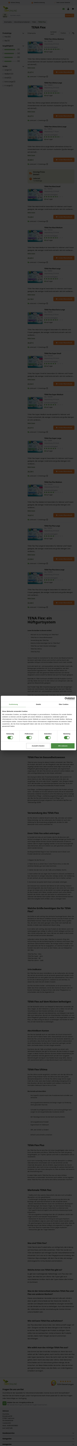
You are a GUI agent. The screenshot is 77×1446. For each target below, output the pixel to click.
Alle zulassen (62, 746)
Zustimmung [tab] (13, 704)
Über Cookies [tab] (63, 704)
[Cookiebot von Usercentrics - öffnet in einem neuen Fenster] (66, 698)
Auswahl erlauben (38, 746)
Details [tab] (38, 704)
